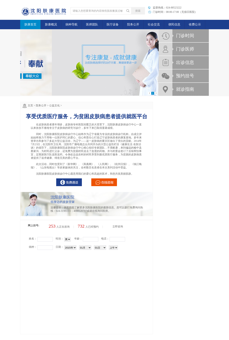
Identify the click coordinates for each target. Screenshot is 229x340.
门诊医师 (185, 49)
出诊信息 (185, 62)
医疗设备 (113, 24)
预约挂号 (185, 75)
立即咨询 (117, 226)
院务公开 (133, 24)
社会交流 (154, 24)
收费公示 (195, 24)
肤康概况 (51, 24)
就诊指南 (185, 89)
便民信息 (174, 24)
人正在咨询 (59, 226)
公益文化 (54, 105)
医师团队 (92, 24)
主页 (30, 105)
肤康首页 (30, 24)
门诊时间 (185, 35)
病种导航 (71, 24)
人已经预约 (88, 226)
